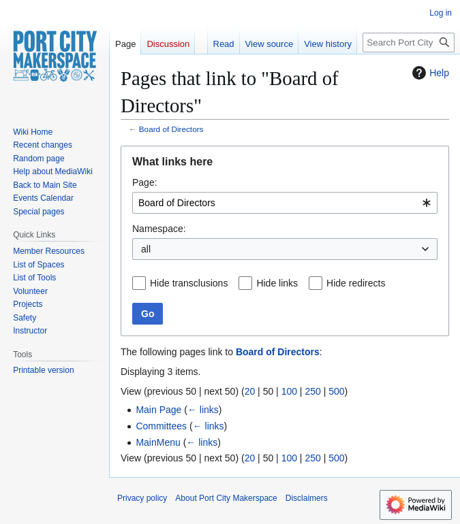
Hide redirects (355, 283)
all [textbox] (146, 249)
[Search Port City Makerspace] (409, 42)
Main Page (158, 409)
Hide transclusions (189, 283)
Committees (161, 426)
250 (312, 391)
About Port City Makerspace (226, 498)
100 (289, 391)
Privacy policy (142, 498)
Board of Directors (171, 129)
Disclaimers (307, 498)
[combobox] (285, 203)
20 (250, 391)
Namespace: (159, 228)
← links (203, 409)
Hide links (277, 283)
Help (429, 73)
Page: (144, 182)
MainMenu (158, 442)
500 (336, 391)
